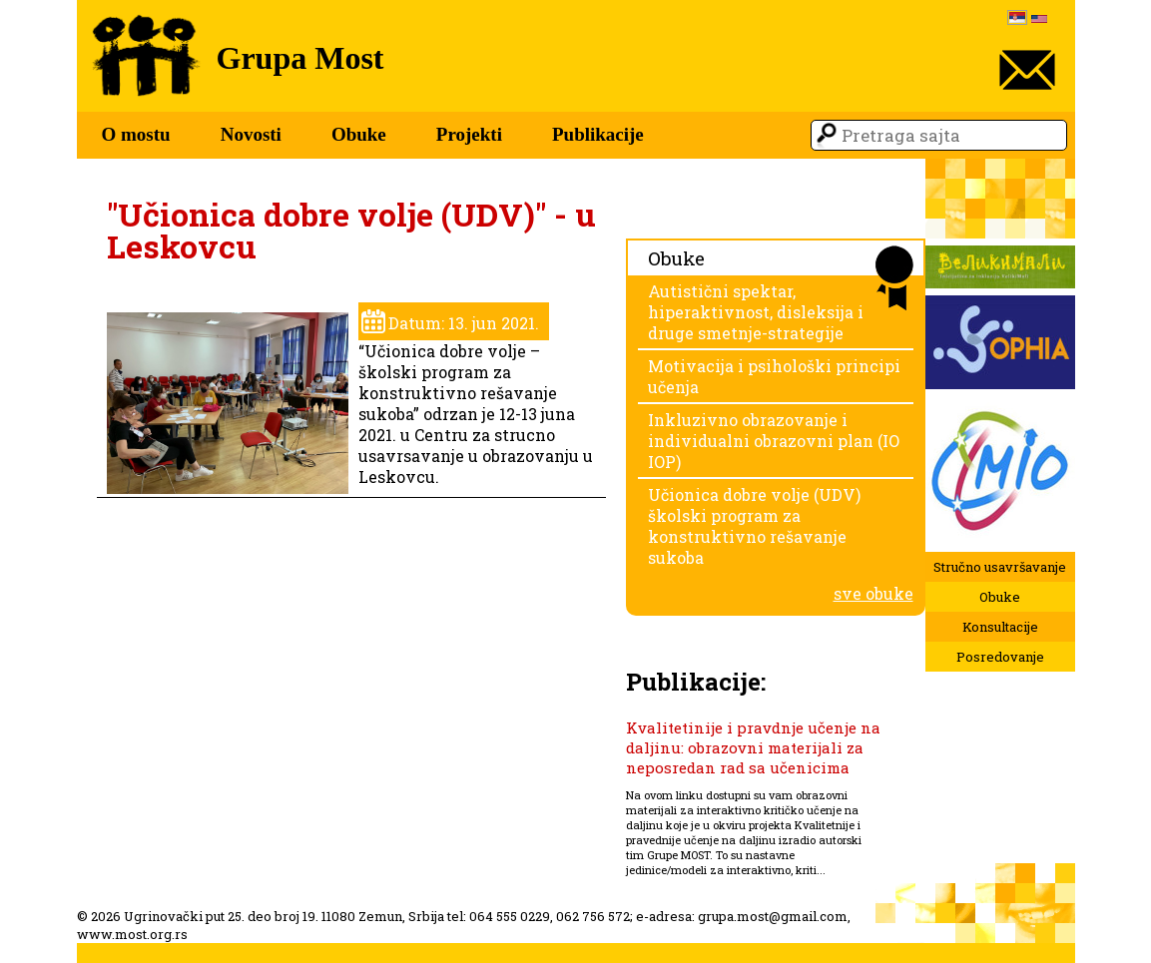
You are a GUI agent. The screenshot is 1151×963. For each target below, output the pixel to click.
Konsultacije (1000, 627)
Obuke (358, 134)
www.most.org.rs (132, 934)
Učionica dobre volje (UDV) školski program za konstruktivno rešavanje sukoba (754, 526)
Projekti (469, 134)
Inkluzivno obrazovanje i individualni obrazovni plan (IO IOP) (773, 440)
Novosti (251, 134)
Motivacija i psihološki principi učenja (774, 376)
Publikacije (598, 134)
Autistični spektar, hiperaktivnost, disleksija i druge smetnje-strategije (755, 311)
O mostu (136, 134)
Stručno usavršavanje (999, 567)
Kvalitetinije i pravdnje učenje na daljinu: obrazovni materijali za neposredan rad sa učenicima (753, 747)
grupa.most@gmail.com (773, 916)
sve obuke (873, 593)
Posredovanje (1000, 657)
